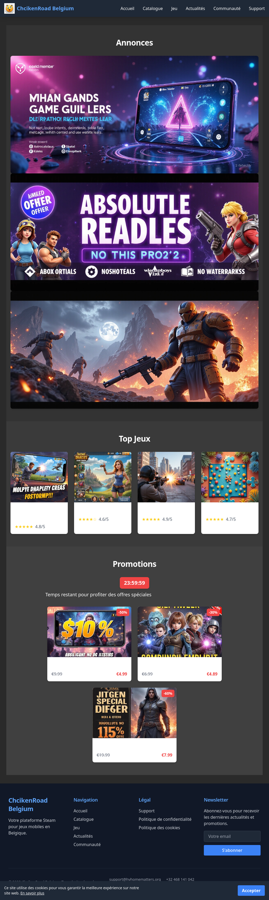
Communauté (226, 8)
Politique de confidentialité (165, 819)
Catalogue (153, 8)
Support (257, 8)
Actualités (195, 8)
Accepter (251, 890)
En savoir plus (32, 893)
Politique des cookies (159, 828)
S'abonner (232, 850)
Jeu (174, 8)
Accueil (127, 8)
